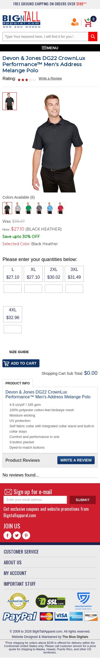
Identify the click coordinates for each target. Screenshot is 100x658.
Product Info (17, 383)
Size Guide (19, 352)
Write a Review (50, 78)
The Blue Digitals (75, 637)
